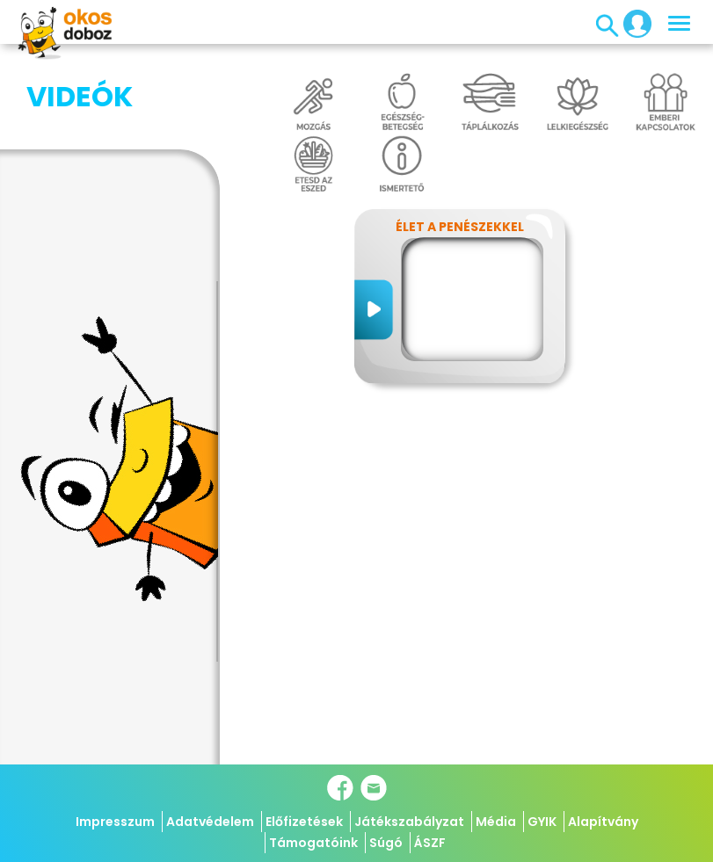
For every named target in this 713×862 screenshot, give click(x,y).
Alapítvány (603, 821)
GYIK (542, 821)
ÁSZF (430, 842)
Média (496, 821)
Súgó (386, 842)
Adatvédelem (210, 821)
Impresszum (115, 821)
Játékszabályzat (409, 821)
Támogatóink (313, 842)
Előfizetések (304, 821)
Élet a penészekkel (460, 226)
